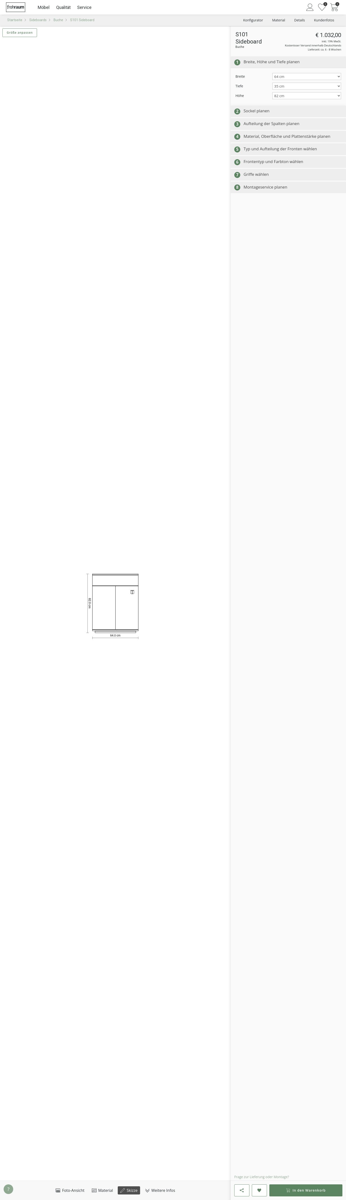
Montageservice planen (265, 187)
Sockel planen (257, 111)
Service (84, 7)
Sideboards (38, 20)
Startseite (14, 20)
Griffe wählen (256, 174)
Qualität (63, 7)
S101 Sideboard (82, 20)
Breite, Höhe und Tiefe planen (272, 61)
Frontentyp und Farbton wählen (273, 161)
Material (102, 1190)
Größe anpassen (20, 33)
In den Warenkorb (306, 1190)
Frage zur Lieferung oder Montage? (261, 1177)
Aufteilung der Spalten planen (271, 123)
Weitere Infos (160, 1190)
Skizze (128, 1190)
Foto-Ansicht (70, 1190)
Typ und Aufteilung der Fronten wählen (280, 149)
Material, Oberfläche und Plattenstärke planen (287, 136)
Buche (58, 20)
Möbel (43, 7)
